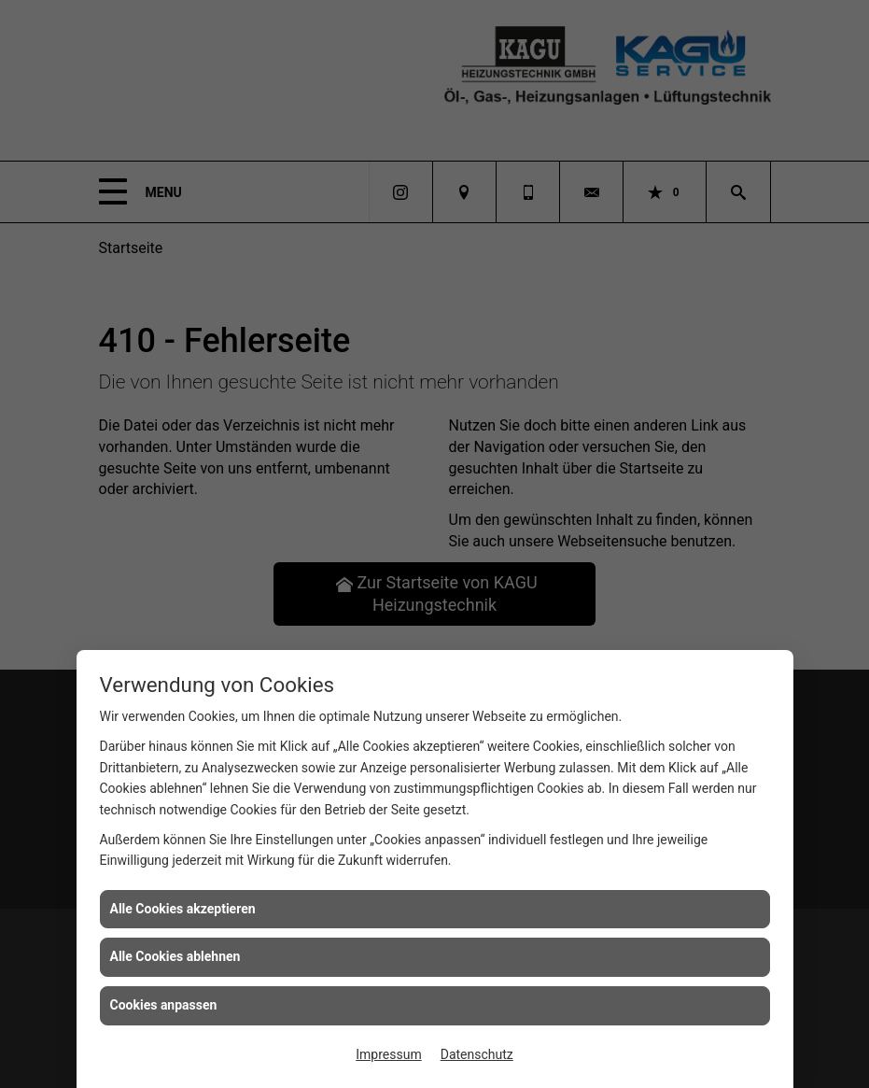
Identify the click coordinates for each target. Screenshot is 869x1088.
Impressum (388, 1054)
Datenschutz (477, 1054)
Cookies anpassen (163, 1004)
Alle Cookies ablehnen (175, 956)
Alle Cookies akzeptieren (183, 908)
